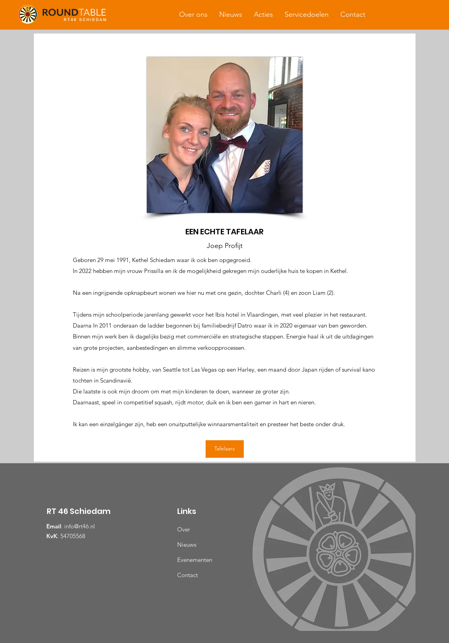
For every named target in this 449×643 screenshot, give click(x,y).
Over (183, 529)
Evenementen (194, 559)
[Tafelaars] (225, 449)
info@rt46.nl (79, 526)
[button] (193, 14)
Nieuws (186, 544)
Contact (187, 575)
